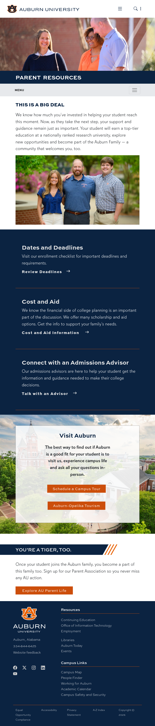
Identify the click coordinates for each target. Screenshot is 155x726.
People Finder (71, 678)
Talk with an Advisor (45, 393)
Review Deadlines (42, 271)
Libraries (67, 640)
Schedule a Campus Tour (77, 488)
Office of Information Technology (86, 625)
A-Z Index (99, 710)
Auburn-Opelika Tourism (76, 505)
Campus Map (71, 672)
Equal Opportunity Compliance (23, 714)
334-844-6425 (24, 646)
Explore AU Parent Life (44, 590)
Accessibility (49, 710)
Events (66, 651)
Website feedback (27, 652)
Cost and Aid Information (50, 332)
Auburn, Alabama (26, 640)
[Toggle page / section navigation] (134, 90)
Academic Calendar (76, 689)
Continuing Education (78, 620)
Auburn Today (72, 646)
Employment (71, 631)
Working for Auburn (76, 683)
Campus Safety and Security (83, 695)
